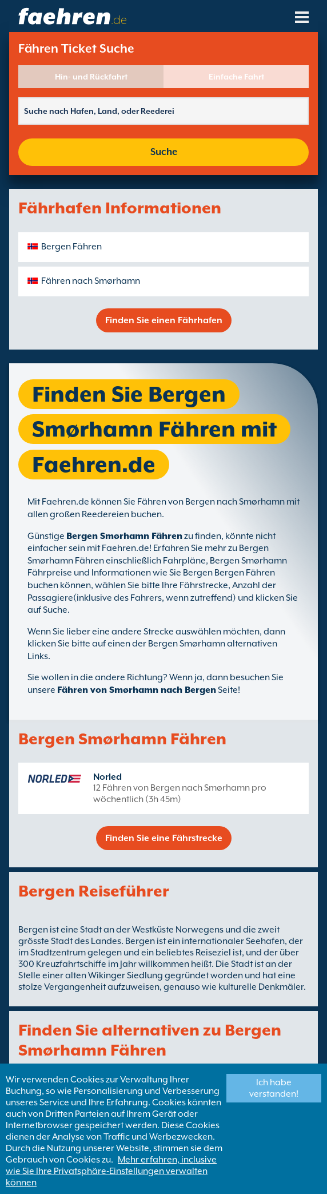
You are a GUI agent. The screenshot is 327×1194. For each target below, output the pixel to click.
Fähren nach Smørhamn (90, 281)
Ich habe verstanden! (273, 1088)
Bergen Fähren (71, 246)
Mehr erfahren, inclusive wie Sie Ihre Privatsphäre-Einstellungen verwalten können (111, 1171)
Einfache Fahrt (236, 76)
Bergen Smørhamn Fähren (124, 536)
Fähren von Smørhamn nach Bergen (136, 690)
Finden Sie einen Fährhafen (163, 320)
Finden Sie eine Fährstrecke (163, 838)
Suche (163, 151)
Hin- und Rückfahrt (91, 76)
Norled (107, 777)
